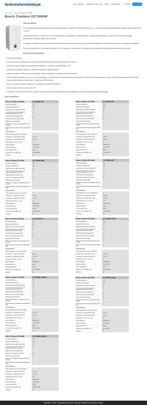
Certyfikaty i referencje (94, 4)
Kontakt (127, 4)
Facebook (137, 4)
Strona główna (78, 4)
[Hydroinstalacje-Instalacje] (23, 4)
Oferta (106, 4)
